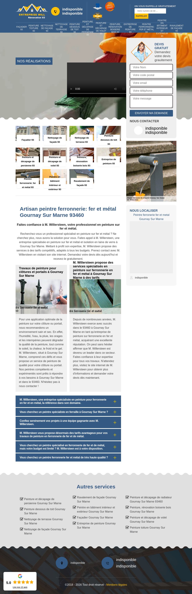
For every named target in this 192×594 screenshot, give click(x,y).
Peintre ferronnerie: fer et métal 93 (146, 28)
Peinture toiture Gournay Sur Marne (147, 529)
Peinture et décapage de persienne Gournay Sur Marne (42, 501)
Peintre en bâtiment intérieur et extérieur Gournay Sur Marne (96, 509)
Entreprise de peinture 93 (130, 28)
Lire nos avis (20, 587)
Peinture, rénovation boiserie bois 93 (115, 28)
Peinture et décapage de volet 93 (101, 28)
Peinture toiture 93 (34, 28)
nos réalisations (34, 61)
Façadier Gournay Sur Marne (95, 517)
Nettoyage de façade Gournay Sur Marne (45, 531)
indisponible (72, 9)
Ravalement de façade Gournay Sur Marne (96, 499)
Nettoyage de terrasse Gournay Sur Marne (43, 521)
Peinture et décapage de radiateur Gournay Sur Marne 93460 (151, 499)
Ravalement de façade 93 (176, 28)
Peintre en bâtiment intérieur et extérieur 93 (162, 28)
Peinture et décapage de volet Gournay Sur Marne (148, 519)
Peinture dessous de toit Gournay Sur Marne (44, 511)
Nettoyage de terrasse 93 (61, 28)
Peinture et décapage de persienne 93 (88, 28)
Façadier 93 (21, 28)
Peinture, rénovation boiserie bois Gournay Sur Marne (150, 509)
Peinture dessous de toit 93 (74, 28)
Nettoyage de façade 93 (47, 28)
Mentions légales (116, 584)
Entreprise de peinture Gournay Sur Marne (96, 525)
